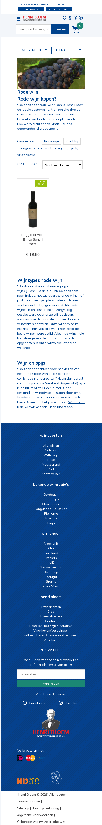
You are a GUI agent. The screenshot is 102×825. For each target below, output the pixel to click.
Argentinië (51, 543)
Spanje (51, 581)
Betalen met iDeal (20, 758)
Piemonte (51, 513)
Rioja (51, 523)
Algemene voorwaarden (35, 815)
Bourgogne (51, 499)
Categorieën (33, 50)
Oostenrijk (51, 572)
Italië (51, 562)
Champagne (51, 504)
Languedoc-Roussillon (51, 509)
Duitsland (51, 553)
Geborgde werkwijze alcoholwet (41, 822)
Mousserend (51, 464)
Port (51, 469)
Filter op (67, 50)
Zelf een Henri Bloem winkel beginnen (51, 635)
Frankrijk (51, 558)
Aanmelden (51, 683)
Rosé (51, 460)
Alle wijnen (51, 445)
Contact (51, 621)
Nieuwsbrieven (51, 616)
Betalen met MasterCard (30, 758)
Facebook (37, 703)
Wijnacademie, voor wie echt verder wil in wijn (56, 777)
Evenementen (51, 607)
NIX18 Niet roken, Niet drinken (28, 781)
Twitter (71, 703)
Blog (51, 611)
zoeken (60, 29)
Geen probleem (31, 9)
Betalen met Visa (42, 758)
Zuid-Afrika (51, 586)
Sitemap (23, 808)
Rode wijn (51, 450)
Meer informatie (58, 9)
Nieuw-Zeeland (51, 567)
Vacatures (51, 640)
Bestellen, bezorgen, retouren (51, 626)
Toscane (51, 518)
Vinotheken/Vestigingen (51, 630)
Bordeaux (51, 494)
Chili (51, 548)
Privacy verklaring (46, 808)
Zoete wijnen (51, 474)
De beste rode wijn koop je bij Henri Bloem (34, 18)
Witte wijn (51, 455)
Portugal (51, 577)
